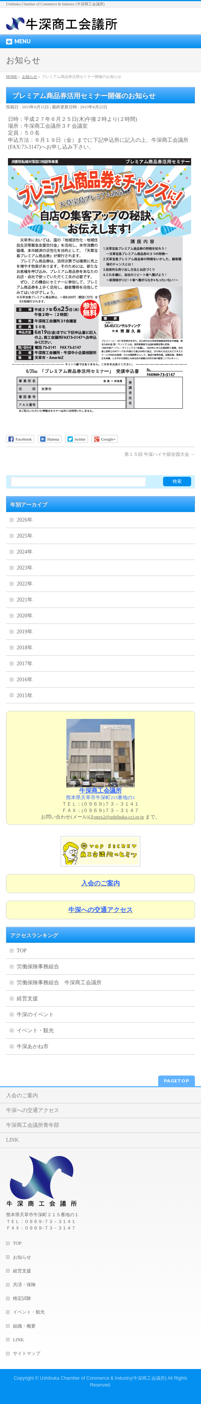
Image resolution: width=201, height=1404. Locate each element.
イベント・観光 (35, 1030)
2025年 (25, 536)
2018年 (25, 647)
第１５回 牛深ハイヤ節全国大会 (159, 454)
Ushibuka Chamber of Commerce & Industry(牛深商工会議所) (103, 1378)
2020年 (25, 616)
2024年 (25, 552)
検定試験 (22, 1298)
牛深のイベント (35, 1014)
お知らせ (22, 1257)
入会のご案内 (22, 1095)
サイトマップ (26, 1353)
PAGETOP (176, 1081)
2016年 (25, 679)
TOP (22, 950)
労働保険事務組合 (38, 966)
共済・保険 (24, 1284)
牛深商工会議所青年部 (32, 1125)
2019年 (25, 632)
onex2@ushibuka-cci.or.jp (119, 817)
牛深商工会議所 (100, 790)
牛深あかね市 (33, 1046)
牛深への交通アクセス (32, 1110)
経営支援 (27, 998)
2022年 (25, 584)
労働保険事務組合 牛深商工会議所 (59, 982)
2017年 (25, 663)
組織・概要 (24, 1326)
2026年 (25, 520)
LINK (12, 1140)
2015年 (25, 695)
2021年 (25, 600)
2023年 (25, 568)
